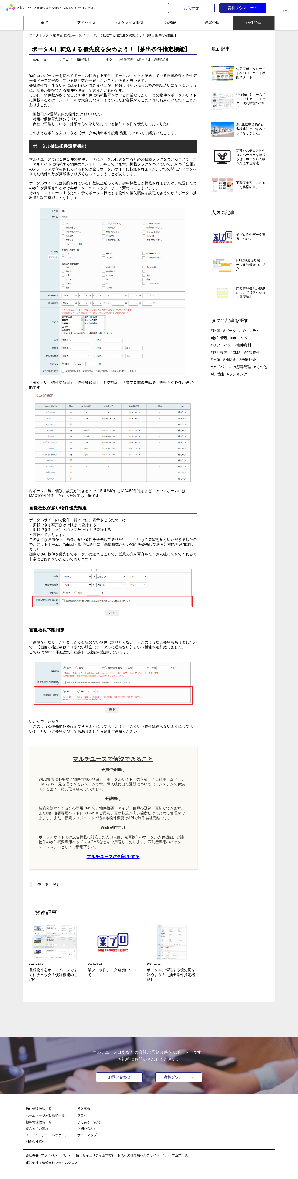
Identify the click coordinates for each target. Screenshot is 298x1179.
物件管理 (83, 59)
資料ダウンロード (242, 8)
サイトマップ (87, 1135)
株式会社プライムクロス (60, 1163)
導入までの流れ (37, 1128)
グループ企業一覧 (175, 1155)
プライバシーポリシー (57, 1155)
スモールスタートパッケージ (47, 1135)
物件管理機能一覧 (39, 1109)
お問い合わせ (119, 1077)
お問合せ (191, 8)
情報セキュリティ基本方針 (95, 1155)
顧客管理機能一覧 (39, 1122)
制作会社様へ (35, 1141)
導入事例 (83, 1109)
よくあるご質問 (88, 1122)
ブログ (82, 1115)
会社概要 (32, 1155)
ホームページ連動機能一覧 (45, 1115)
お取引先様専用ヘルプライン (138, 1155)
